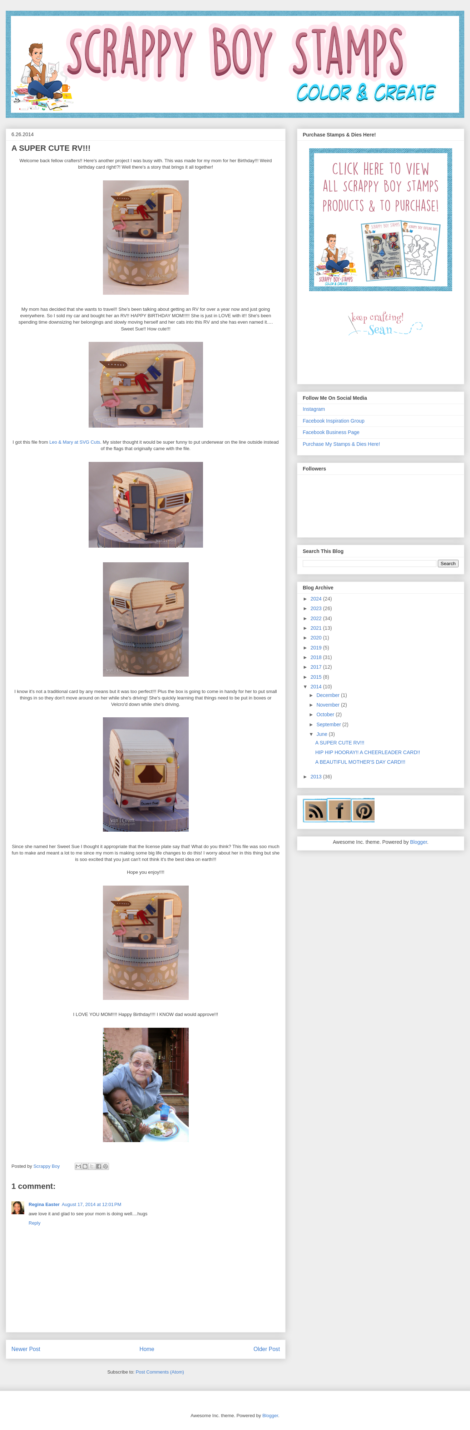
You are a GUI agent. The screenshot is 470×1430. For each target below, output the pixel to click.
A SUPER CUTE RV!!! (339, 743)
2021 (317, 628)
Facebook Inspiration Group (334, 421)
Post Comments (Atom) (160, 1372)
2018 (317, 657)
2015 (317, 677)
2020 (317, 638)
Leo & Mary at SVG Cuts (74, 442)
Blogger (418, 842)
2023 (317, 608)
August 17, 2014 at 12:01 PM (92, 1204)
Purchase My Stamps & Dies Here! (341, 444)
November (328, 705)
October (326, 714)
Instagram (314, 409)
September (329, 724)
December (328, 695)
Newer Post (25, 1349)
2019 (317, 648)
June (322, 734)
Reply (34, 1223)
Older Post (266, 1349)
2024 (317, 599)
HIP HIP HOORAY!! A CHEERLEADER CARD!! (367, 752)
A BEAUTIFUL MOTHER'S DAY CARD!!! (360, 762)
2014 (317, 686)
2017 (317, 667)
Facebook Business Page (331, 432)
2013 (317, 776)
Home (146, 1349)
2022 (317, 618)
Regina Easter (44, 1204)
